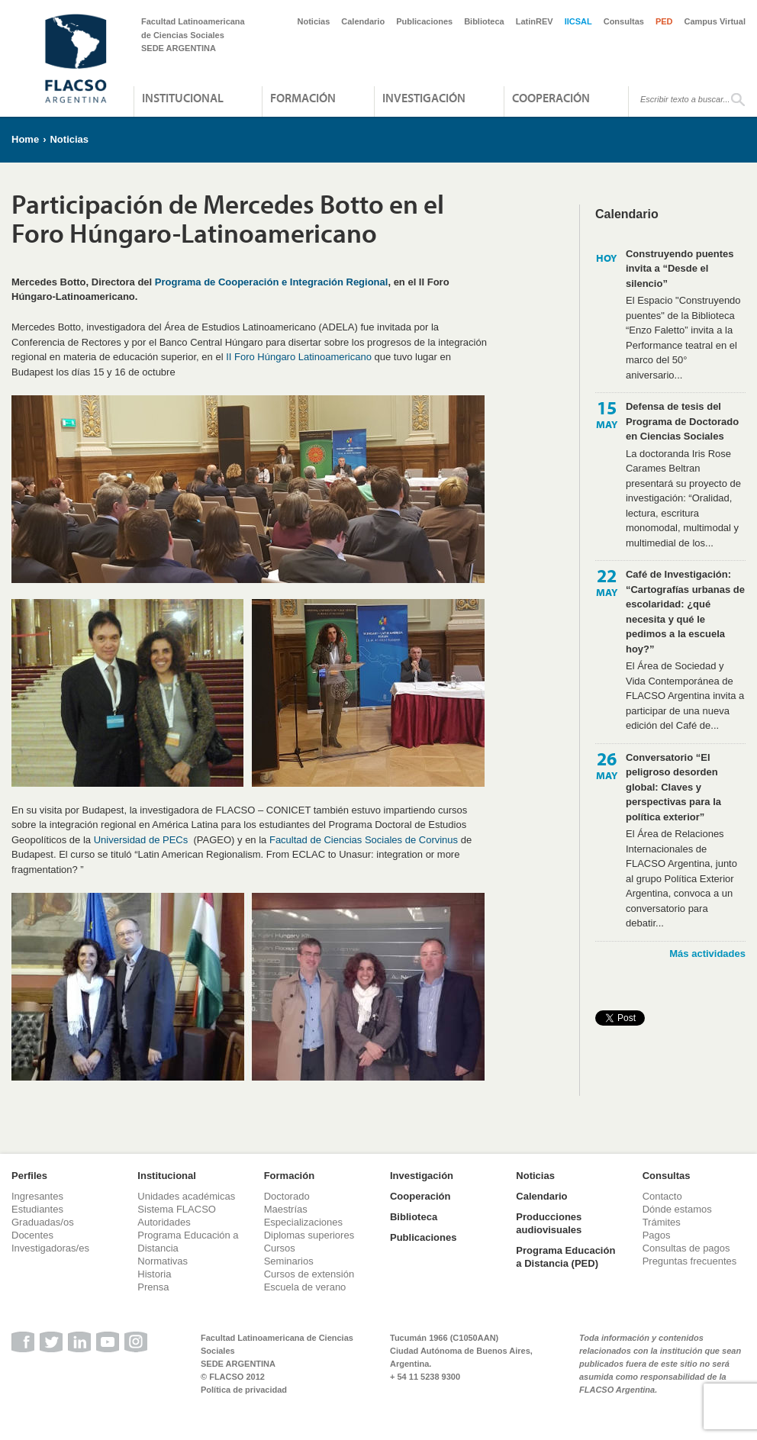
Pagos (657, 1235)
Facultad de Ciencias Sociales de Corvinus (363, 840)
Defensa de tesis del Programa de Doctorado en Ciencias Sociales (682, 421)
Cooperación (551, 97)
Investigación (423, 97)
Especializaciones (303, 1222)
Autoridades (163, 1222)
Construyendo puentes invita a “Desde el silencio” (680, 268)
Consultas (624, 21)
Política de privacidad (244, 1389)
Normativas (162, 1261)
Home (25, 139)
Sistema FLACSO (176, 1209)
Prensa (153, 1287)
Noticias (314, 21)
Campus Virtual (715, 21)
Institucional (183, 97)
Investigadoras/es (50, 1248)
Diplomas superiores (309, 1235)
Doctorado (287, 1196)
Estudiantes (37, 1209)
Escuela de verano (305, 1287)
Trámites (662, 1222)
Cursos (279, 1248)
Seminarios (289, 1261)
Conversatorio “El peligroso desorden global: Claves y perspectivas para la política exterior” (673, 787)
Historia (154, 1274)
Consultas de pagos (686, 1248)
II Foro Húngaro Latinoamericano (299, 356)
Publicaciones (424, 21)
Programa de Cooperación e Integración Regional (271, 282)
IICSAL (578, 21)
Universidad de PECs (141, 840)
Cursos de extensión (309, 1274)
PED (664, 21)
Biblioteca (484, 21)
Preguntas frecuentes (690, 1261)
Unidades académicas (186, 1196)
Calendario (363, 21)
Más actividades (707, 953)
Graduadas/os (42, 1222)
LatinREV (534, 21)
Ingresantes (37, 1196)
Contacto (662, 1196)
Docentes (32, 1235)
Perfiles (29, 1175)
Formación (303, 97)
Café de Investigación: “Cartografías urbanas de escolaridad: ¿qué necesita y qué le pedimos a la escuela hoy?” (685, 612)
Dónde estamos (677, 1209)
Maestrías (286, 1209)
